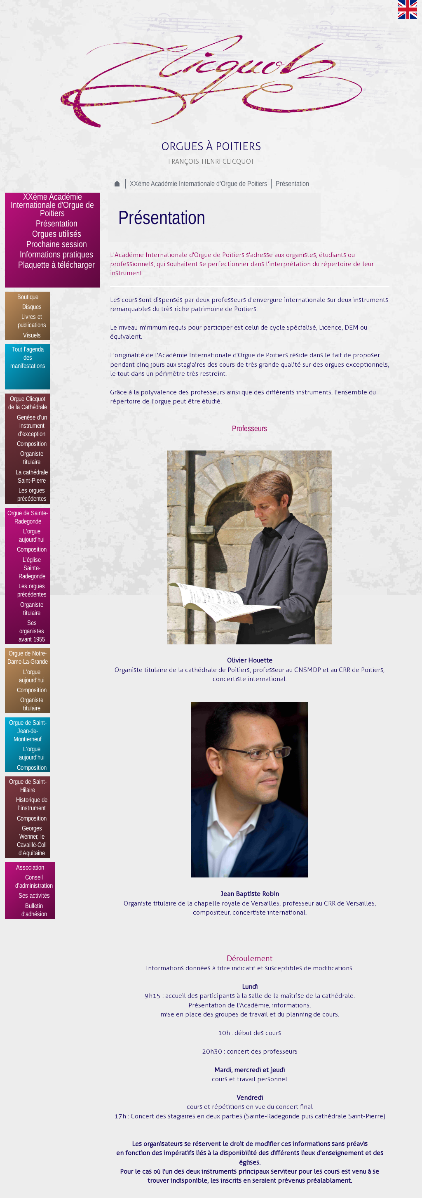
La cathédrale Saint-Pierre (32, 476)
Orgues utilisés (56, 234)
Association (30, 867)
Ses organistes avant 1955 (32, 631)
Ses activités (34, 895)
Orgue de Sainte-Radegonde (27, 517)
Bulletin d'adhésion (34, 909)
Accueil (117, 183)
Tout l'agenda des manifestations (27, 357)
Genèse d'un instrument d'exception (32, 425)
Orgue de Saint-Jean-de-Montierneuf (28, 731)
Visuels (32, 335)
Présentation (56, 224)
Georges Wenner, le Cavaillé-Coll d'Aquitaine (32, 840)
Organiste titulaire (31, 457)
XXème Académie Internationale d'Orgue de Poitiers (52, 205)
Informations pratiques (56, 254)
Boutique (27, 296)
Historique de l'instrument (31, 803)
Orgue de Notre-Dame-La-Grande (27, 657)
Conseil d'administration (34, 881)
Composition (32, 443)
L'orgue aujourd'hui (32, 535)
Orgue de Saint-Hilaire (28, 785)
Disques (32, 306)
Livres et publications (32, 320)
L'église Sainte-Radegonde (32, 568)
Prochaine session (56, 244)
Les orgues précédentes (32, 494)
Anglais (407, 9)
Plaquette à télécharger (56, 265)
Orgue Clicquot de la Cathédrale (27, 402)
